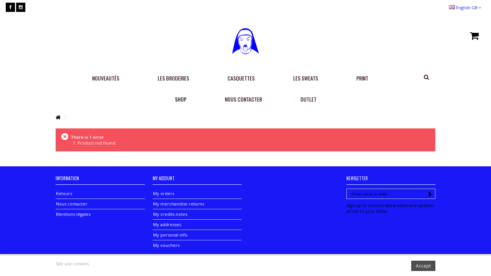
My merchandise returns (178, 204)
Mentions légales (73, 214)
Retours (64, 193)
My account (164, 178)
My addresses (167, 224)
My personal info (170, 235)
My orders (163, 193)
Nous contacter (71, 204)
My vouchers (166, 245)
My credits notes (170, 214)
